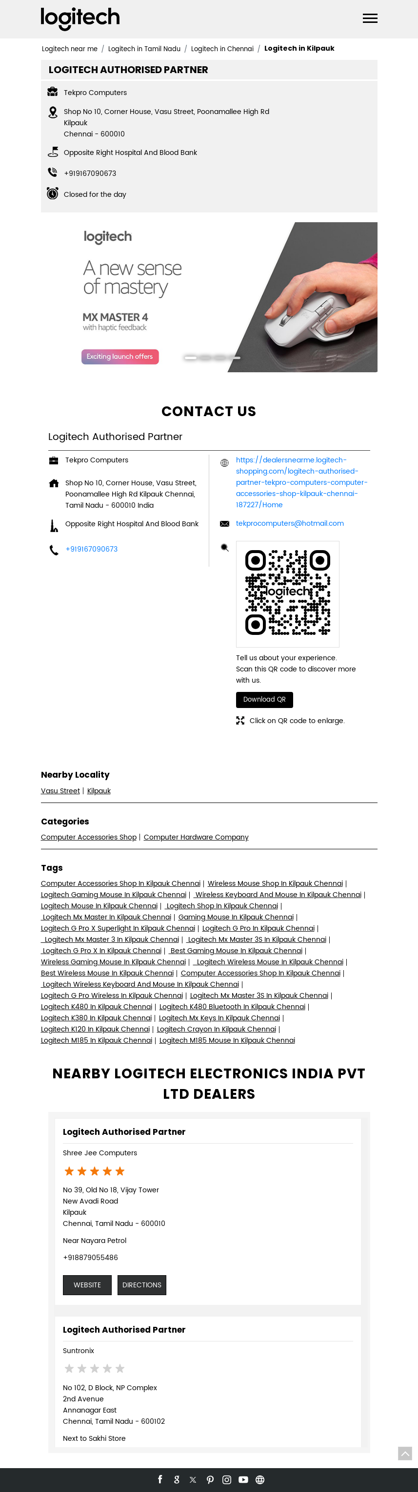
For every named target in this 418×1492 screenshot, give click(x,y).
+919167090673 (90, 173)
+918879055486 (90, 1257)
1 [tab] (187, 359)
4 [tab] (231, 359)
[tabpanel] (209, 297)
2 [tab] (201, 359)
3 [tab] (216, 359)
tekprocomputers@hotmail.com (290, 523)
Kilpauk (99, 791)
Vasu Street (60, 791)
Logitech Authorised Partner (124, 1132)
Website (87, 1285)
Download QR (264, 700)
